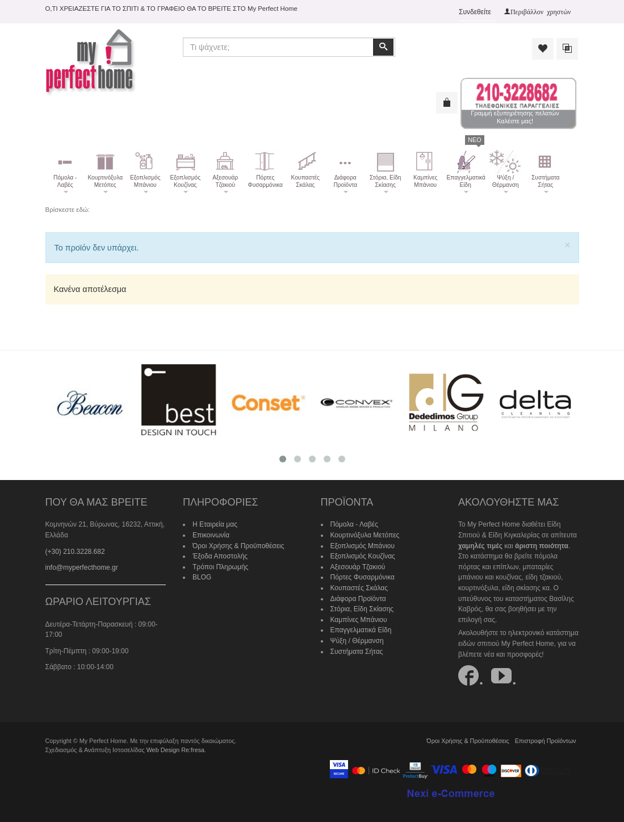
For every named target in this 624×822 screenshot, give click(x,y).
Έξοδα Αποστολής (220, 556)
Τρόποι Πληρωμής (220, 567)
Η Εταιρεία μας (214, 524)
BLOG (201, 577)
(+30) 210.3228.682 (75, 552)
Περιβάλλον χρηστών (540, 11)
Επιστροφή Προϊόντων (545, 740)
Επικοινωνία (210, 535)
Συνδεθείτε (475, 12)
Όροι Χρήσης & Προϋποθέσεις (238, 546)
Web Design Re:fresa (175, 749)
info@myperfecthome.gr (81, 567)
